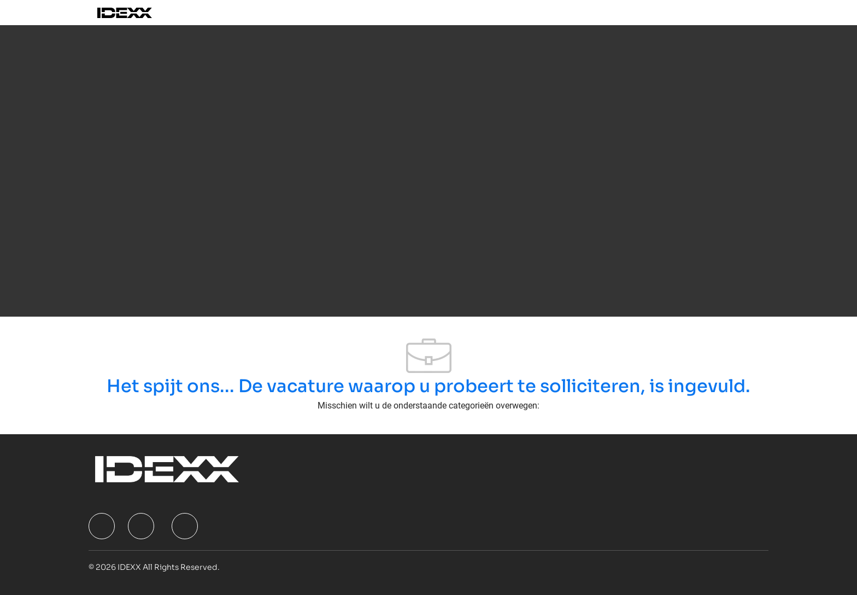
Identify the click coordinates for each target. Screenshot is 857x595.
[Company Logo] (137, 13)
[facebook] (102, 526)
